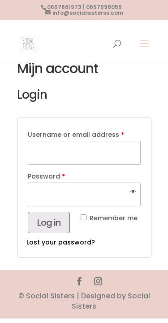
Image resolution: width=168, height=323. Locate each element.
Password (46, 176)
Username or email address (76, 134)
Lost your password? (60, 242)
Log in (48, 222)
